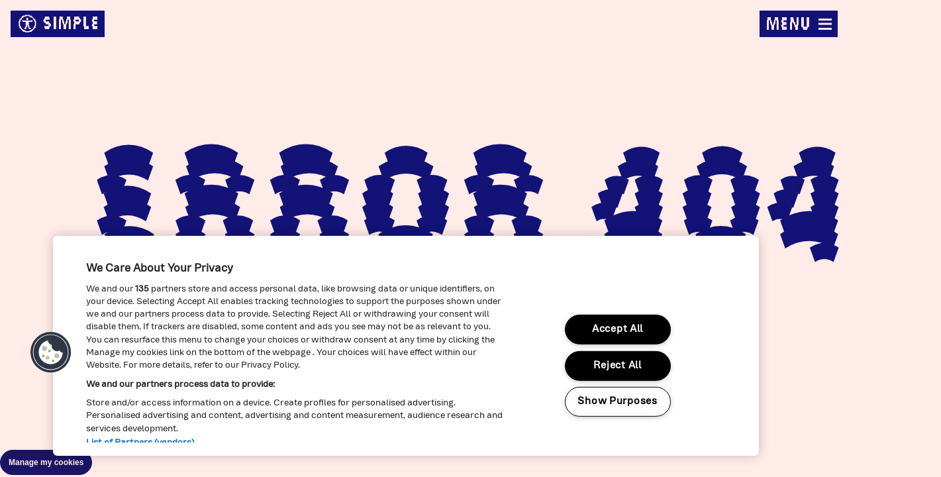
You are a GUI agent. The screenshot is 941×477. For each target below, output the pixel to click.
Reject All (617, 366)
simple (57, 24)
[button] (51, 352)
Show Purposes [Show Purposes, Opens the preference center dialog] (617, 402)
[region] (406, 346)
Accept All (617, 330)
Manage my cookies (46, 462)
